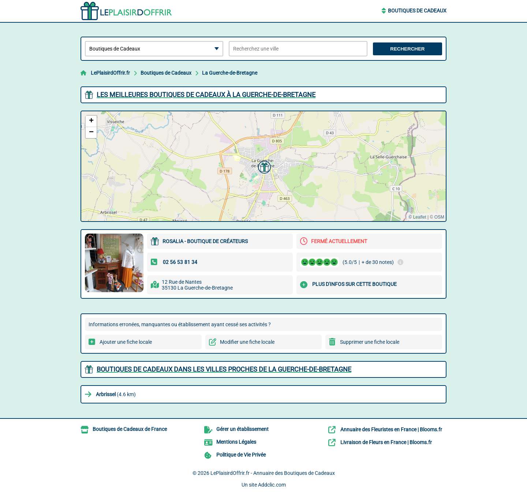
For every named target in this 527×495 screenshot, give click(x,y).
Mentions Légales (236, 442)
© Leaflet (417, 217)
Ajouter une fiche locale (126, 342)
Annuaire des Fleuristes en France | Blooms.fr (391, 429)
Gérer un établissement (242, 429)
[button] (263, 166)
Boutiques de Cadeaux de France (130, 429)
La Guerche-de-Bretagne (229, 73)
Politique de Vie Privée (241, 455)
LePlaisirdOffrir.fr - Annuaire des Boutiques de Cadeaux (272, 473)
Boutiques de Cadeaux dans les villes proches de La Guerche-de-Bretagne (224, 369)
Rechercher (407, 49)
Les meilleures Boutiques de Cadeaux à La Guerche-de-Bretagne (206, 94)
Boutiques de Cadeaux (417, 11)
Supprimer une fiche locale (369, 342)
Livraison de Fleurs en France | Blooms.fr (386, 442)
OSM (439, 217)
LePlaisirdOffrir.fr (110, 73)
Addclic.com (272, 485)
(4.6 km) (116, 394)
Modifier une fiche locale (247, 342)
